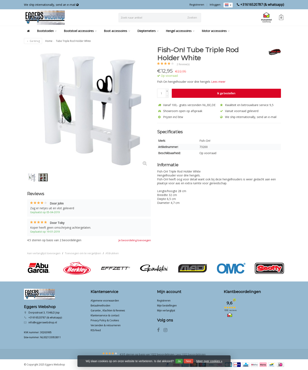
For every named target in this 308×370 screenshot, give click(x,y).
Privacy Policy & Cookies (105, 320)
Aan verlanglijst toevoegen (43, 253)
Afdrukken (112, 253)
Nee (188, 361)
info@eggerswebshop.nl (42, 322)
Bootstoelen (47, 31)
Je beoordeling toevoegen (134, 240)
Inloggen (215, 4)
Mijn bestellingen (167, 305)
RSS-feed (96, 330)
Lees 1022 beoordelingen (191, 354)
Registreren (197, 4)
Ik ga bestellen (226, 93)
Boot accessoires (117, 31)
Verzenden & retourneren (106, 325)
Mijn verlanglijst (166, 310)
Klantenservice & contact (105, 315)
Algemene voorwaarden (105, 300)
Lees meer (218, 82)
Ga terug (33, 41)
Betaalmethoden (100, 305)
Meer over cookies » (209, 361)
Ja (179, 361)
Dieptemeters (148, 31)
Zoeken (192, 17)
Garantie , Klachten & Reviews (108, 310)
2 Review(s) (183, 64)
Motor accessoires (216, 31)
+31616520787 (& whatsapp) (262, 4)
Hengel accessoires (180, 31)
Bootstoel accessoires (80, 31)
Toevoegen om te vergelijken (83, 253)
